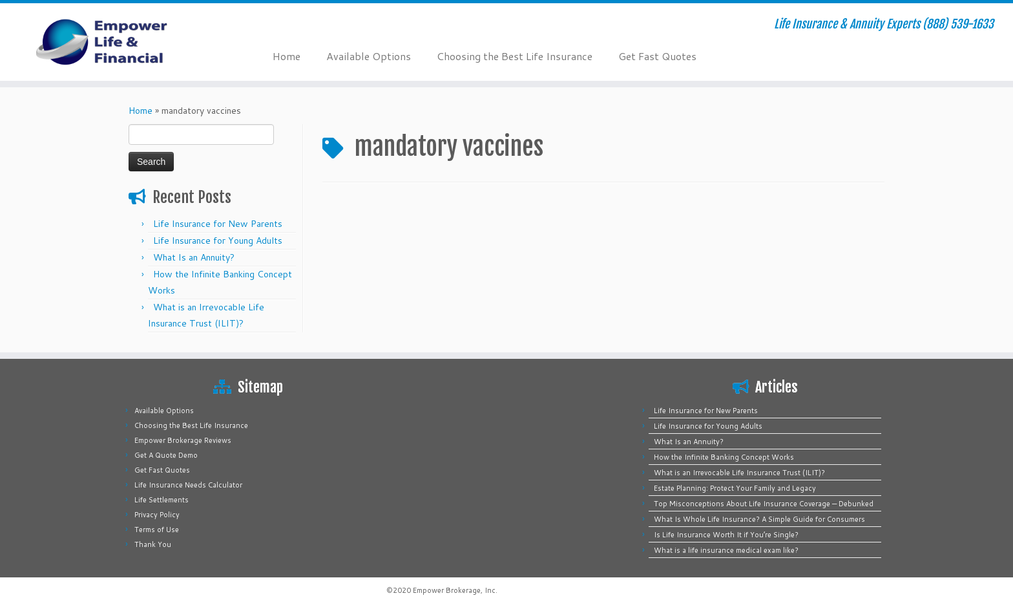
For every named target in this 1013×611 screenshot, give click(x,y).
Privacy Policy (157, 514)
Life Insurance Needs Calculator (188, 485)
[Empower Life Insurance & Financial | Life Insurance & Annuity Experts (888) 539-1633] (117, 42)
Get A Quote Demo (166, 455)
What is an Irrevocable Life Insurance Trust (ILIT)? (739, 472)
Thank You (152, 544)
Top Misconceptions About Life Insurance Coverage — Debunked (763, 503)
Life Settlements (161, 500)
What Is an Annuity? (194, 257)
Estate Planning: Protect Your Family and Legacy (735, 488)
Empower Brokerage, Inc (454, 590)
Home (286, 55)
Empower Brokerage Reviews (182, 440)
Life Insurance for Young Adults (217, 240)
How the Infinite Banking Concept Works (724, 457)
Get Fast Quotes (657, 55)
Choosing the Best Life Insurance (514, 55)
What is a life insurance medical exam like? (726, 550)
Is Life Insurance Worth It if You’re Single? (726, 535)
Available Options (368, 55)
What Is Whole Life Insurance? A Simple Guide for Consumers (759, 519)
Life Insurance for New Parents (217, 223)
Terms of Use (156, 529)
